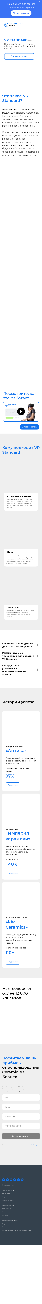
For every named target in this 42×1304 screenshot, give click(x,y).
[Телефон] (18, 1179)
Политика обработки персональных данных (16, 1230)
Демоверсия (6, 1193)
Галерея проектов (8, 1205)
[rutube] (14, 1179)
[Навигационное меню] (38, 25)
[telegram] (7, 1179)
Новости (5, 1212)
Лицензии (5, 1227)
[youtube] (3, 1179)
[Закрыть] (39, 1)
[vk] (11, 1179)
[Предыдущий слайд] (2, 1019)
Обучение (5, 1224)
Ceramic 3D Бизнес (8, 1190)
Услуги (4, 1197)
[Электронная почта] (22, 1179)
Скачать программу (8, 1200)
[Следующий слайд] (40, 1019)
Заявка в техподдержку (10, 1220)
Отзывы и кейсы (7, 1208)
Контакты (5, 1215)
